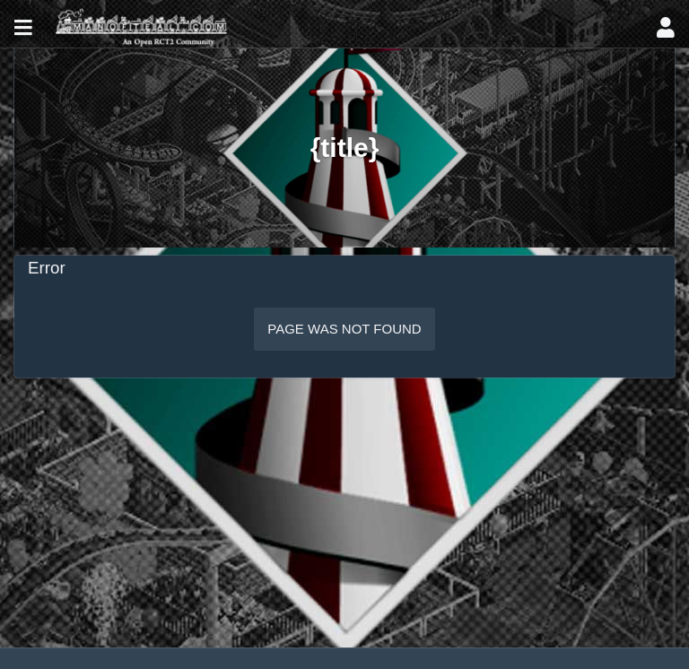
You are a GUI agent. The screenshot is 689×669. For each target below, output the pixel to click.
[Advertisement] (344, 513)
